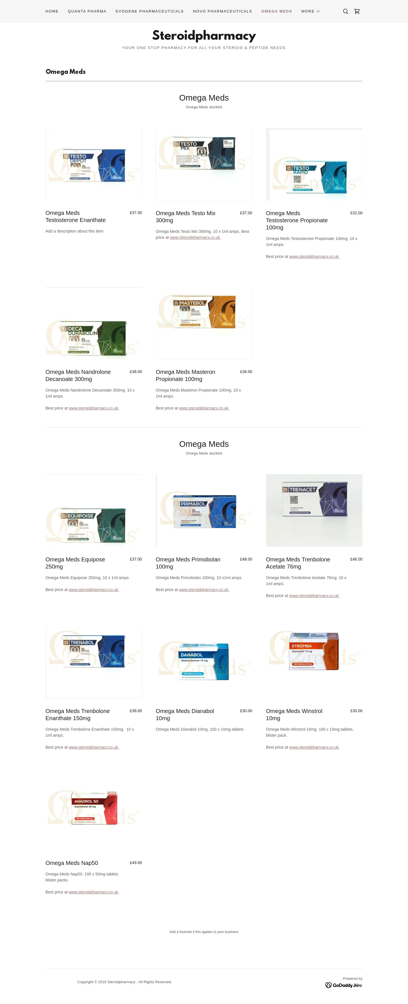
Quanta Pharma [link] (87, 11)
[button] (310, 11)
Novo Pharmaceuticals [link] (222, 11)
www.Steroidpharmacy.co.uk (195, 237)
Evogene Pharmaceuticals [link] (150, 11)
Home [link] (52, 11)
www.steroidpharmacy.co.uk (314, 256)
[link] (357, 11)
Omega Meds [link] (276, 11)
